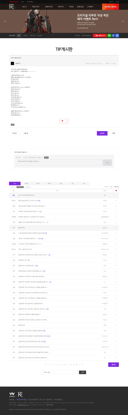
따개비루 (104, 341)
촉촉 (105, 222)
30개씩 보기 (20, 187)
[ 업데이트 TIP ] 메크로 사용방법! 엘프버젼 (31, 331)
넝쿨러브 (17, 63)
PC (23, 1)
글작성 (102, 133)
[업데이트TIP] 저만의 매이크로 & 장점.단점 (31, 341)
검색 (82, 372)
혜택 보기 (25, 35)
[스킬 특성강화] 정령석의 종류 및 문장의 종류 (32, 233)
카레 (105, 309)
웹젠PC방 (49, 399)
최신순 (106, 186)
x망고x (105, 260)
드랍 (61, 183)
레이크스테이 (104, 238)
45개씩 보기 (27, 187)
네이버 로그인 (109, 35)
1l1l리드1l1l (104, 336)
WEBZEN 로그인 (100, 35)
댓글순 (111, 186)
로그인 (117, 1)
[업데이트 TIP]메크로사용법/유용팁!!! (29, 314)
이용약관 (11, 399)
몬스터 (38, 183)
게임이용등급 (58, 399)
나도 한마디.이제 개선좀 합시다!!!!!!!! (29, 244)
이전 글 (14, 133)
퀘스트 (49, 183)
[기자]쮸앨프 (104, 233)
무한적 (105, 200)
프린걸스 (104, 314)
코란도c (105, 320)
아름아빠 (104, 244)
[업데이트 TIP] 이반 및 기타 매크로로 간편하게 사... (33, 358)
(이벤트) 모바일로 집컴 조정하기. (30, 211)
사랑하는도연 (104, 347)
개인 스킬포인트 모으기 (25, 249)
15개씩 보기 (12, 187)
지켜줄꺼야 (105, 298)
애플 (105, 325)
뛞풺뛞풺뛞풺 (104, 217)
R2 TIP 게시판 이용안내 (26, 195)
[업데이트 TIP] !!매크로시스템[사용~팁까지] (33, 309)
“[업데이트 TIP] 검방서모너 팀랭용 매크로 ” (30, 303)
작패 (105, 265)
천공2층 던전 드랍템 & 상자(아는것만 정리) (32, 206)
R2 (12, 7)
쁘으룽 (105, 206)
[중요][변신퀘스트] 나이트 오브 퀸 (29, 200)
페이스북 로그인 (113, 35)
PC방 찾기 (39, 35)
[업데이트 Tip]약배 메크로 (28, 265)
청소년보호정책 (33, 399)
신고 (12, 125)
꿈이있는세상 (104, 249)
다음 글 (26, 133)
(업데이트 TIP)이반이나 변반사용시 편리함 (31, 276)
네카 (105, 352)
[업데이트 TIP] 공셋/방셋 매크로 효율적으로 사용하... (33, 352)
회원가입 (111, 1)
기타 (84, 183)
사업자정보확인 (49, 405)
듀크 (105, 271)
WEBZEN (12, 394)
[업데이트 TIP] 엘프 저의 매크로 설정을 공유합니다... (34, 282)
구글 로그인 (117, 35)
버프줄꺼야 (105, 287)
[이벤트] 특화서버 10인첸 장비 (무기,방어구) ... (32, 217)
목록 (113, 133)
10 (76, 365)
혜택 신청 (32, 35)
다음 (123, 21)
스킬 (72, 183)
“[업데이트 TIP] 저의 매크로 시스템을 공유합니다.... (33, 287)
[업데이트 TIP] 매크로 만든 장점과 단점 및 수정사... (34, 255)
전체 (15, 183)
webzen (13, 2)
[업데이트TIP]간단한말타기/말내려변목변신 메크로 (34, 336)
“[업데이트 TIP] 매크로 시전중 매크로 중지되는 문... (33, 293)
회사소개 (42, 399)
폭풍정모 (104, 276)
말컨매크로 (21, 325)
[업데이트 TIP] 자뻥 (24, 260)
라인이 (105, 211)
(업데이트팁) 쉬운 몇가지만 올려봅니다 (31, 271)
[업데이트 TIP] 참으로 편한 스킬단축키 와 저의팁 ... (33, 320)
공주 (105, 330)
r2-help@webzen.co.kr (23, 405)
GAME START (110, 7)
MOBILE (31, 1)
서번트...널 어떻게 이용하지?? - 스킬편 (30, 238)
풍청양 (105, 255)
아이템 (26, 183)
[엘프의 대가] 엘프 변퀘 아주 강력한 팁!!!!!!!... (33, 222)
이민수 (105, 292)
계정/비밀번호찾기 (86, 35)
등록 (107, 162)
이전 (5, 21)
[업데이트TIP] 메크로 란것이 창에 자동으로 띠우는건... (34, 347)
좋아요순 (116, 186)
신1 (105, 282)
